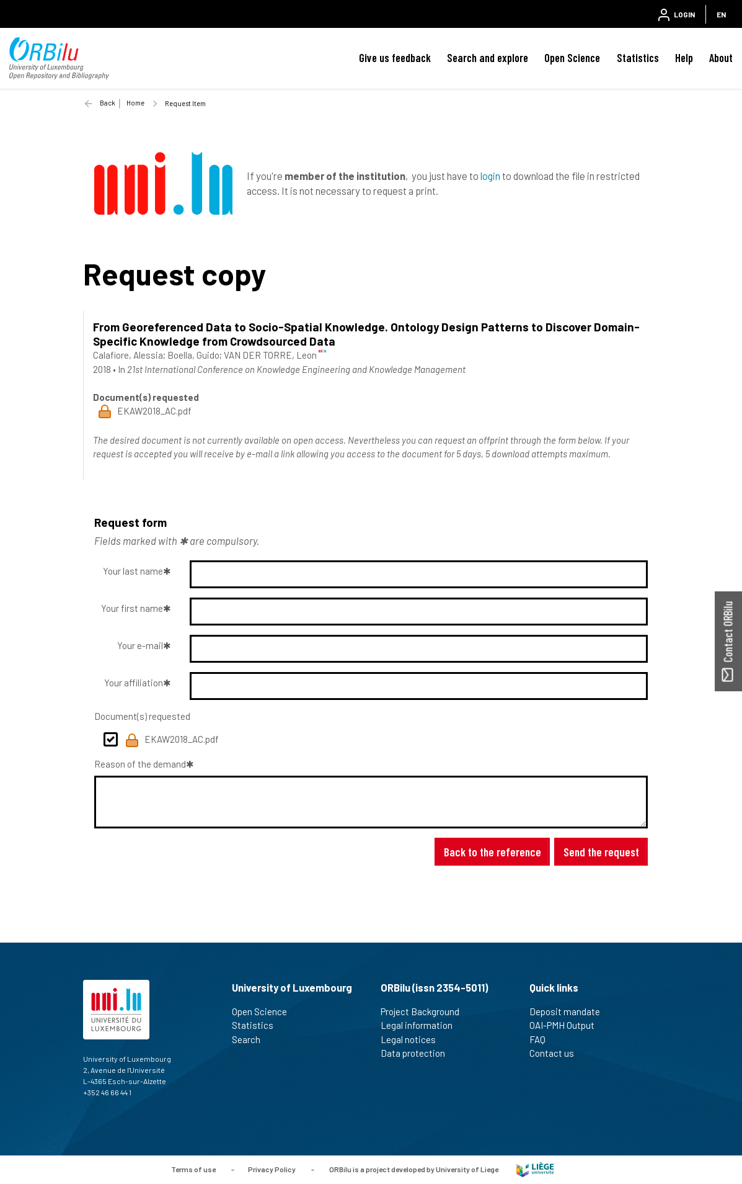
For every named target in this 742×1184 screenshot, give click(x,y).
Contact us (557, 1053)
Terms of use (193, 1168)
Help (684, 58)
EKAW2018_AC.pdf (172, 740)
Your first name (132, 608)
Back (107, 103)
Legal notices (413, 1039)
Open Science (572, 58)
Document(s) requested (142, 716)
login (490, 175)
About (721, 58)
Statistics (638, 58)
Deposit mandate (570, 1011)
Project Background (425, 1011)
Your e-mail (140, 645)
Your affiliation (133, 682)
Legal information (422, 1025)
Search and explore (487, 58)
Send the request (601, 852)
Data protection (418, 1053)
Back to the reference (492, 852)
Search (251, 1039)
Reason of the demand (140, 763)
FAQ (542, 1039)
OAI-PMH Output (567, 1025)
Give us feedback (395, 58)
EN (721, 14)
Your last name (133, 570)
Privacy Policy (272, 1168)
